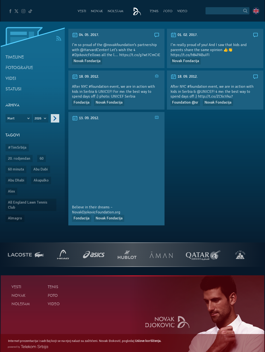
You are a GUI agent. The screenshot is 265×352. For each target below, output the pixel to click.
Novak (97, 11)
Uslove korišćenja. (148, 341)
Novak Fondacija (87, 61)
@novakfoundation (118, 44)
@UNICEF (205, 91)
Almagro (15, 218)
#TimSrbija (17, 147)
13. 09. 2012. (85, 118)
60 (41, 158)
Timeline (15, 57)
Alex (11, 191)
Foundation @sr (185, 102)
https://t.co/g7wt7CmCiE (139, 55)
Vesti (82, 11)
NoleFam (115, 11)
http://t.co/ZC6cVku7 (215, 96)
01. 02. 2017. (184, 34)
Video (182, 11)
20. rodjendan (19, 158)
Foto (167, 11)
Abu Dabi (40, 169)
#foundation (197, 86)
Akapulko (41, 180)
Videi (11, 78)
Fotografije (19, 68)
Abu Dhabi (16, 180)
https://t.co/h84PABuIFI (190, 55)
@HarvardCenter (94, 49)
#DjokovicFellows (86, 55)
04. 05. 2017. (85, 34)
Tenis (154, 11)
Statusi (13, 89)
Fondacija (81, 102)
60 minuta (16, 169)
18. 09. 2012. (85, 76)
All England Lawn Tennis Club (27, 205)
